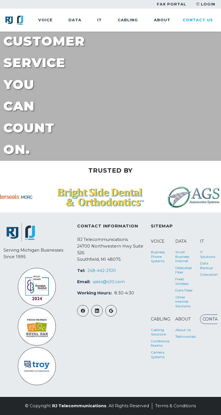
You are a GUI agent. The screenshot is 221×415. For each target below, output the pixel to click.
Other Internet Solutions (182, 301)
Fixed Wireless (181, 281)
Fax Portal (171, 4)
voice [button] (45, 20)
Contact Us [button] (198, 20)
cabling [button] (128, 20)
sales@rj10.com (109, 281)
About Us (183, 330)
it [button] (99, 20)
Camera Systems (158, 354)
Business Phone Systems (158, 256)
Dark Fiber (184, 290)
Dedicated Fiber (183, 270)
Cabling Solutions (158, 332)
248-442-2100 (101, 270)
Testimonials (184, 336)
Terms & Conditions (175, 405)
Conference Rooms (159, 343)
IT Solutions (207, 254)
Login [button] (205, 4)
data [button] (74, 20)
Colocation (209, 274)
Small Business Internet (182, 256)
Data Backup (206, 265)
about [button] (162, 20)
